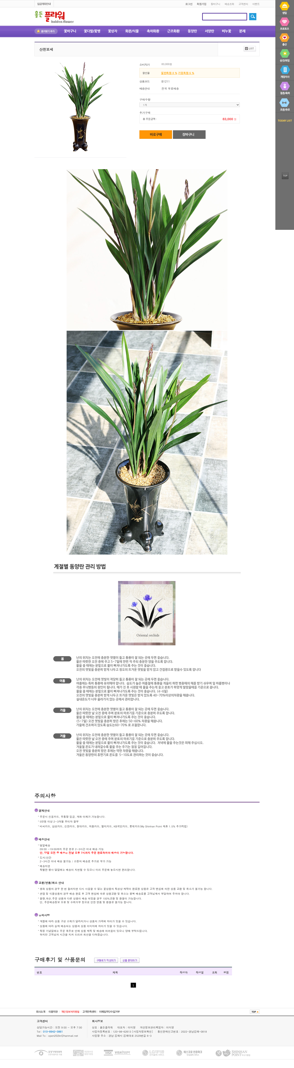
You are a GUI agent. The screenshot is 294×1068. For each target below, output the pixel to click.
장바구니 (215, 4)
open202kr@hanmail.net (63, 1035)
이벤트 (256, 4)
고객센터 (243, 4)
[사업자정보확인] (143, 1031)
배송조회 (229, 4)
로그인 (188, 4)
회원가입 (201, 4)
